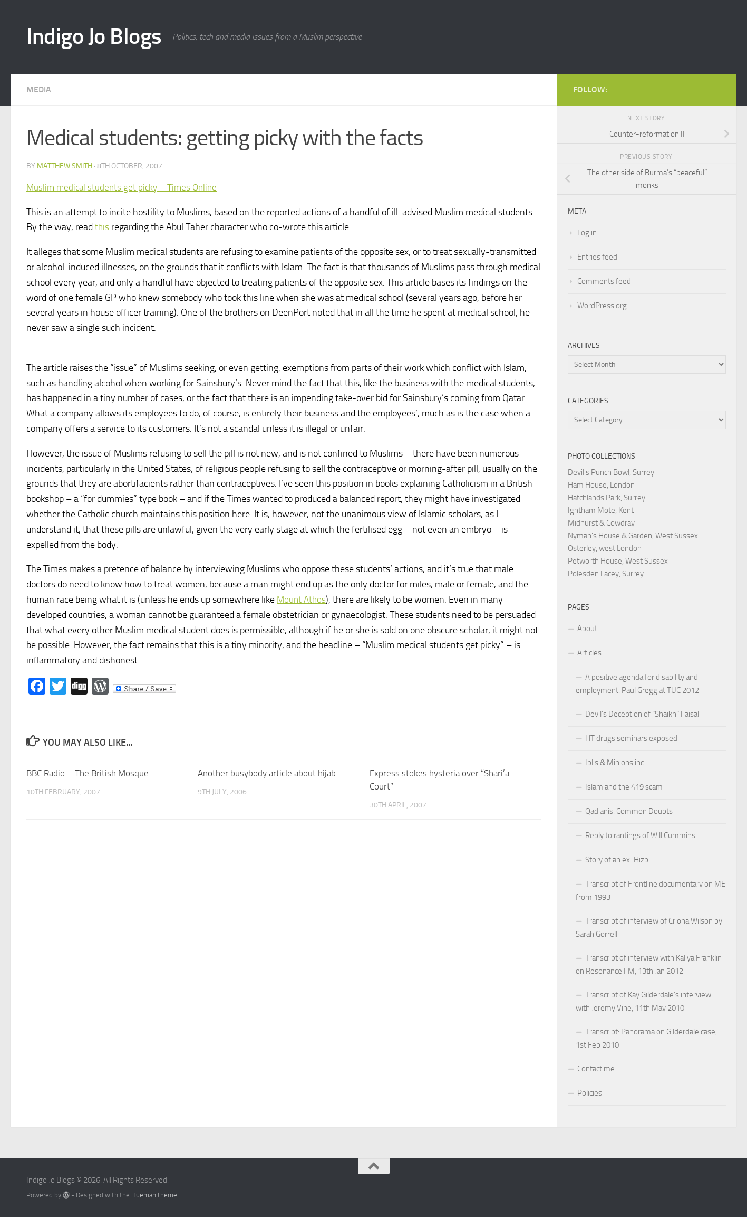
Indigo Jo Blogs (94, 36)
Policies (589, 1093)
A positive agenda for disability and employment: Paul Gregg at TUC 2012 (637, 683)
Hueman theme (154, 1195)
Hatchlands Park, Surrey (606, 497)
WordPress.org (602, 305)
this (102, 227)
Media (38, 89)
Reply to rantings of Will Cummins (640, 835)
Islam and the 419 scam (624, 787)
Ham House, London (601, 485)
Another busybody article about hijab (267, 773)
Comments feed (604, 281)
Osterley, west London (605, 548)
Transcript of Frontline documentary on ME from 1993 (650, 890)
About (587, 628)
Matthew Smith (64, 165)
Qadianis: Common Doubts (629, 811)
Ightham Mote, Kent (601, 510)
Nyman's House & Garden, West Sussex (633, 535)
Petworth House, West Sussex (618, 561)
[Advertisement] (597, 31)
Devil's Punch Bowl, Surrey (611, 472)
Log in (587, 232)
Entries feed (597, 257)
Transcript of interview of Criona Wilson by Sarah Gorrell (649, 927)
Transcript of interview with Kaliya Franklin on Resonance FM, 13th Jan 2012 (649, 964)
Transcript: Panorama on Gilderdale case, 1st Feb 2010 (646, 1038)
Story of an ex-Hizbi (617, 859)
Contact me (596, 1068)
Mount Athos (302, 599)
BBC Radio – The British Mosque (87, 773)
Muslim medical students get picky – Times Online (124, 187)
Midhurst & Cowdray (601, 523)
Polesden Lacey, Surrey (606, 573)
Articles (589, 653)
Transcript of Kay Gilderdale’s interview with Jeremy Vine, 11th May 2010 (643, 1001)
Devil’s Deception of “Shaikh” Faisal (642, 714)
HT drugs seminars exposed (631, 738)
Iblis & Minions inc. (615, 762)
